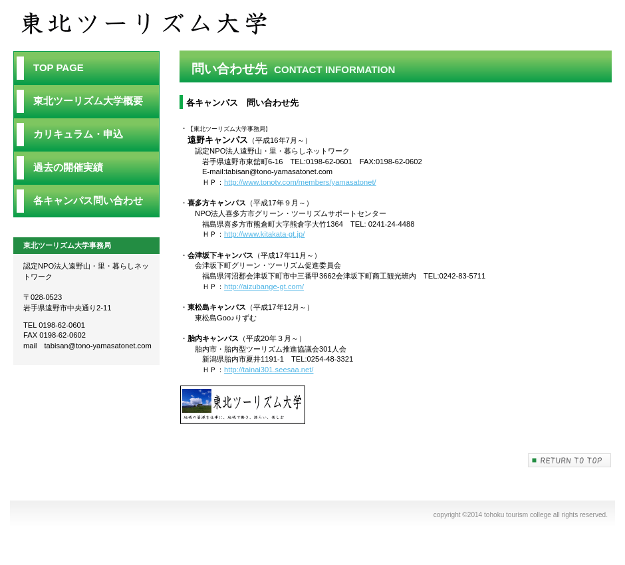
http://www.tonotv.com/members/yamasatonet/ (300, 182)
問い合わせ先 (153, 24)
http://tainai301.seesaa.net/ (268, 370)
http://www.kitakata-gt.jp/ (264, 234)
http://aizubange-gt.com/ (264, 286)
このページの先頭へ (570, 460)
